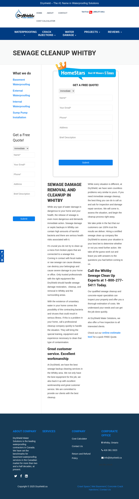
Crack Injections (46, 33)
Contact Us (77, 446)
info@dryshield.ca (113, 457)
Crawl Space (83, 486)
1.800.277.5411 (99, 12)
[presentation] (83, 150)
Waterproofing (24, 33)
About (50, 13)
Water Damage (69, 33)
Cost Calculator (46, 21)
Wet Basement (99, 486)
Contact (62, 13)
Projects (92, 32)
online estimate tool (104, 334)
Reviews (115, 32)
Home (39, 13)
